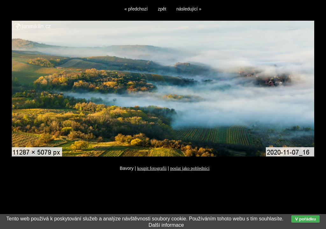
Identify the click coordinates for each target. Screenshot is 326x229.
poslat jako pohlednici (189, 168)
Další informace (166, 225)
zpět (162, 8)
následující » (189, 8)
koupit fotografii (152, 168)
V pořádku (305, 219)
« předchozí (136, 8)
